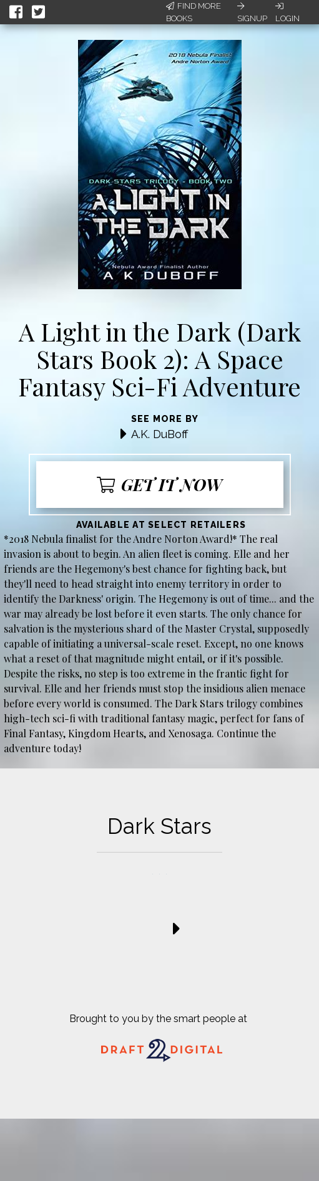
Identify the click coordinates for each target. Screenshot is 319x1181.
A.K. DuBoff (159, 434)
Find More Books (193, 12)
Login (287, 12)
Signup (252, 12)
